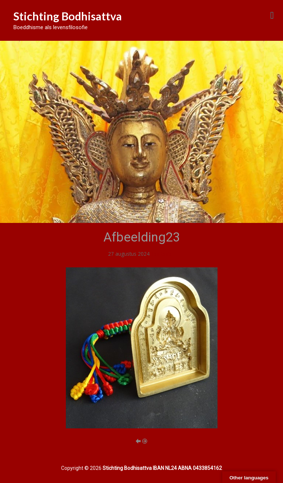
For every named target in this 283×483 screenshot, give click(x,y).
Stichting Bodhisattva (67, 16)
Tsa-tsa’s (161, 253)
